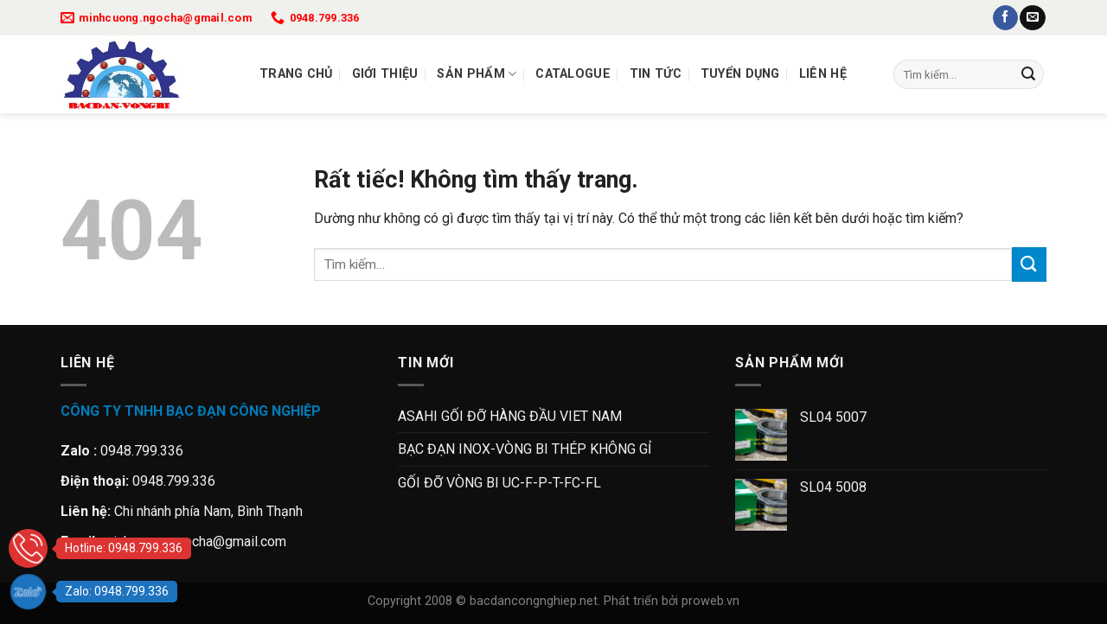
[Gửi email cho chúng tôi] (1032, 18)
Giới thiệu (385, 74)
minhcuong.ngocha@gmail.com (194, 541)
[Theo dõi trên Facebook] (1005, 18)
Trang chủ (296, 74)
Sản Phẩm (476, 74)
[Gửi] (1028, 74)
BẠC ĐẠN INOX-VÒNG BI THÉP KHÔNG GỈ (524, 449)
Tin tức (655, 74)
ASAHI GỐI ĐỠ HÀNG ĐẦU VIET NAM (510, 416)
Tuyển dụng (740, 74)
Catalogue (573, 74)
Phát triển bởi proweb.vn (671, 601)
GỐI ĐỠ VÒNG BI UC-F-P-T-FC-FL (499, 482)
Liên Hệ (823, 74)
